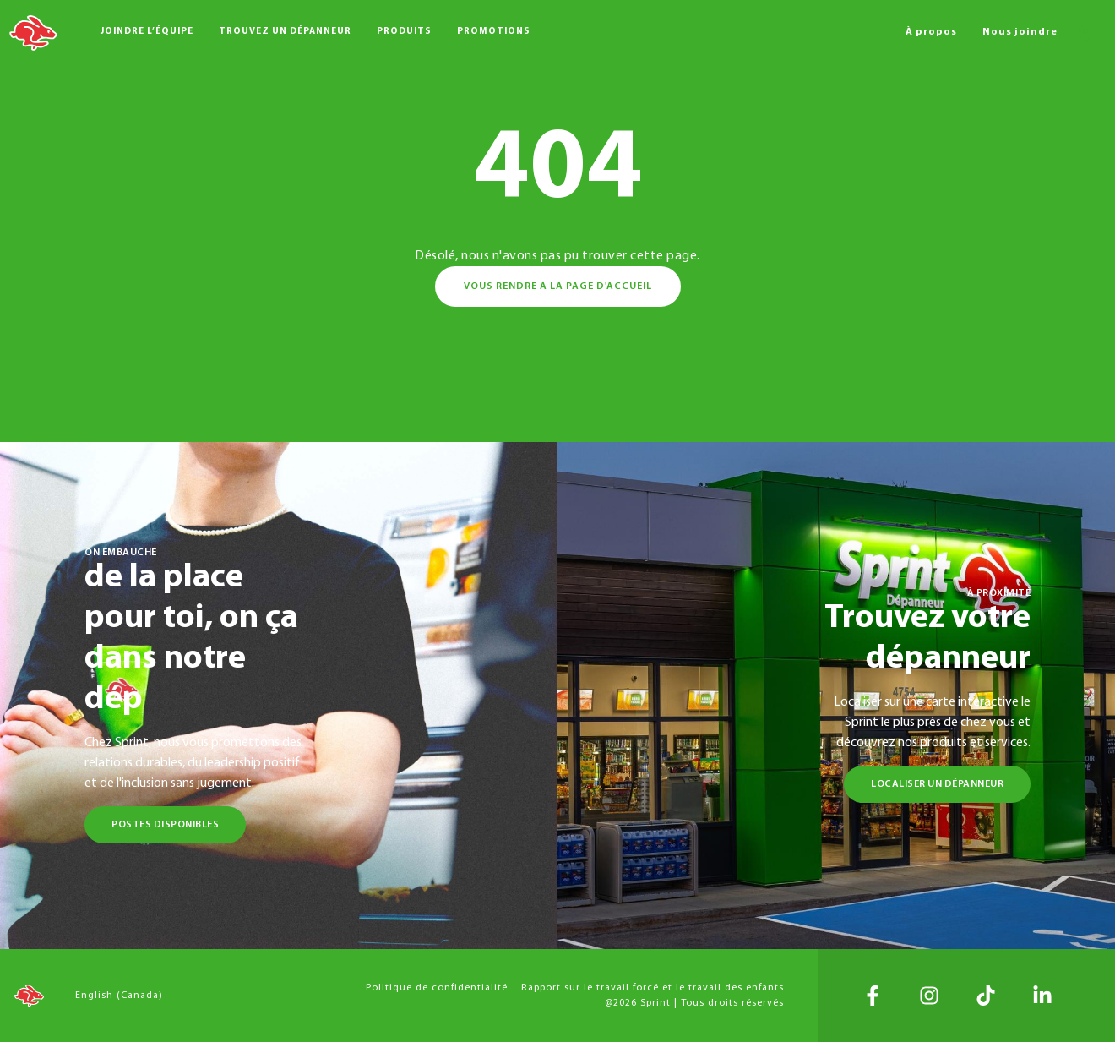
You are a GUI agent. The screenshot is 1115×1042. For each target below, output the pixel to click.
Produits (404, 31)
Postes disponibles (165, 825)
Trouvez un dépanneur (285, 31)
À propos (931, 32)
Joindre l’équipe (147, 31)
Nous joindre (1020, 32)
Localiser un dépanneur (937, 784)
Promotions (493, 31)
